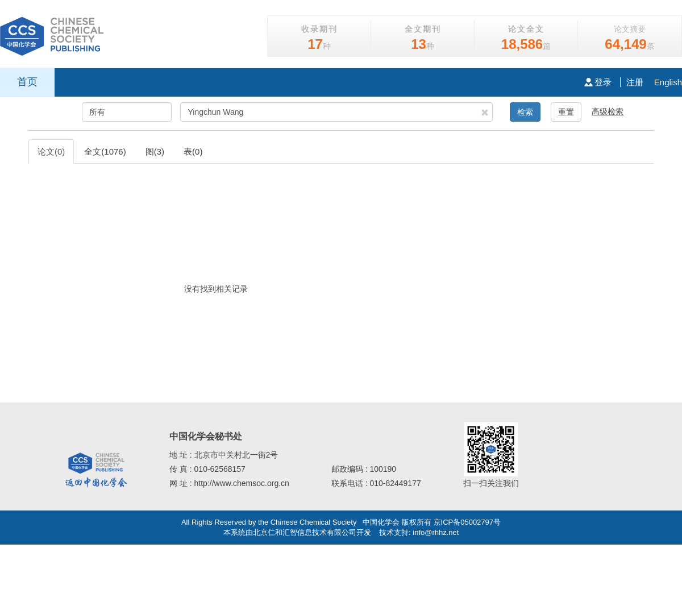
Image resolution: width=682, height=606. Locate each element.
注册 (634, 82)
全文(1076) (105, 151)
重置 (566, 112)
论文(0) (51, 151)
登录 (598, 82)
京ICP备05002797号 (467, 522)
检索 (525, 112)
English (668, 82)
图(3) (154, 151)
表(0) (193, 151)
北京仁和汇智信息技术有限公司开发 (312, 532)
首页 (27, 82)
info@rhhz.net (436, 532)
